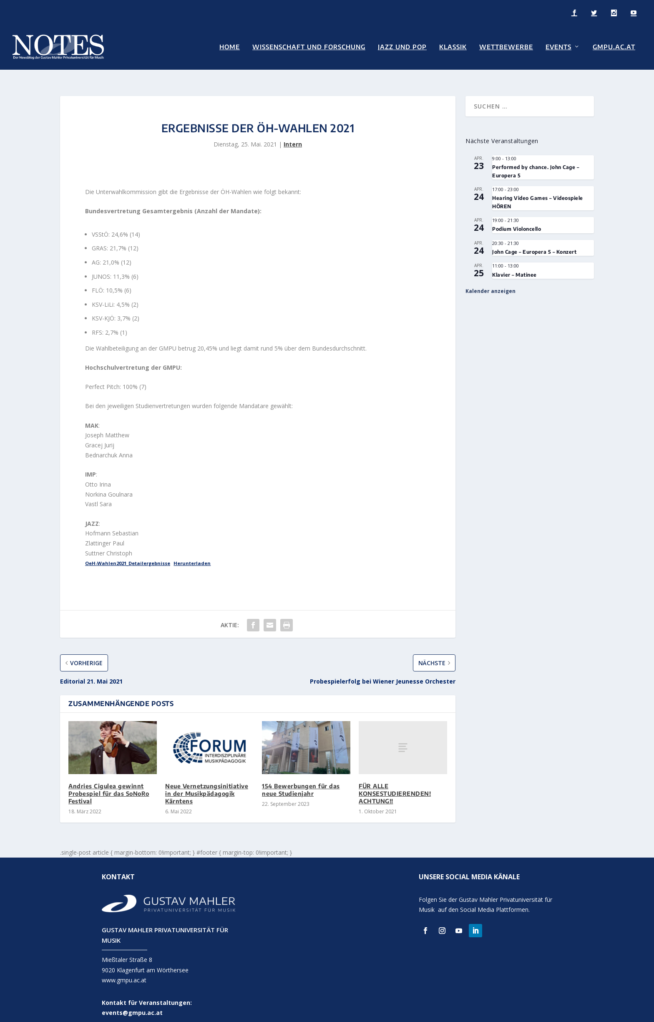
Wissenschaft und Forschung (308, 46)
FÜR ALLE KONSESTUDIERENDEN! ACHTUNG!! (395, 783)
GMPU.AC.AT (614, 46)
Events (558, 46)
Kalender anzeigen (490, 280)
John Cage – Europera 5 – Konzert (534, 241)
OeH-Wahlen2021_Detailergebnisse (127, 553)
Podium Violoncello (516, 219)
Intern (293, 134)
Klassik (453, 46)
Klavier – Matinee (514, 264)
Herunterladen (192, 553)
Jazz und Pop (402, 46)
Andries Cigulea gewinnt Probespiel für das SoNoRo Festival (108, 783)
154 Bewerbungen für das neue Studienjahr (301, 779)
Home (229, 46)
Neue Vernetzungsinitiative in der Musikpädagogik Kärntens (206, 783)
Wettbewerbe (506, 46)
